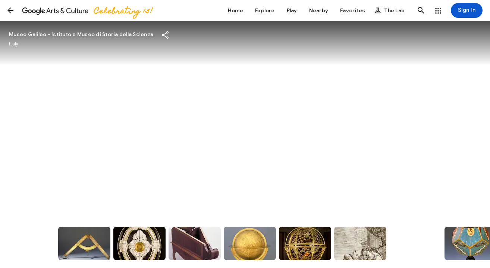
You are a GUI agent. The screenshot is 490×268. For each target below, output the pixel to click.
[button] (10, 10)
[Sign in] (467, 10)
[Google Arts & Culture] (87, 10)
